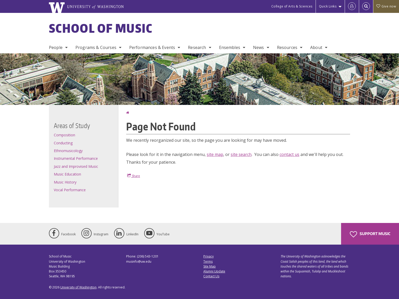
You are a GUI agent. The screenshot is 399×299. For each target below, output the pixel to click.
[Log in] (352, 6)
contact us (289, 154)
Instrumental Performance (76, 158)
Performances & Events (152, 47)
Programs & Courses (95, 47)
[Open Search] (366, 6)
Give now (386, 6)
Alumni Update (214, 271)
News (258, 47)
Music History (65, 182)
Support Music (370, 234)
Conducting (63, 142)
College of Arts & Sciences (292, 6)
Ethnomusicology (68, 150)
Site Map (209, 266)
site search (241, 154)
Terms (208, 261)
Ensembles (229, 47)
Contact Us (211, 276)
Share (133, 175)
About (316, 47)
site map (215, 154)
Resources (287, 47)
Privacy (208, 256)
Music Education (67, 174)
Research (197, 47)
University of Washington (78, 287)
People (56, 47)
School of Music (101, 28)
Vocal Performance (70, 189)
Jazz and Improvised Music (76, 166)
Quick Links (328, 6)
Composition (64, 134)
